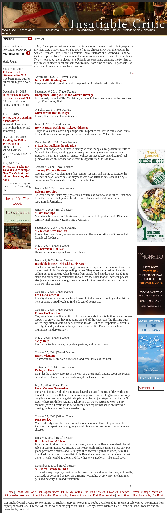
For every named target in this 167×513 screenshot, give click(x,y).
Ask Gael (68, 30)
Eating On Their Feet (48, 313)
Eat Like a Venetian (47, 295)
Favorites (103, 30)
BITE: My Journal (49, 30)
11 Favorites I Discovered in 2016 (14, 73)
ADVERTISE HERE (151, 388)
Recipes (150, 30)
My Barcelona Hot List (49, 249)
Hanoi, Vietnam (45, 355)
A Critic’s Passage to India (51, 469)
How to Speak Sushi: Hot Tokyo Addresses (61, 127)
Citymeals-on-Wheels (18, 495)
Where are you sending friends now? (17, 119)
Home (10, 492)
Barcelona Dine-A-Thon (50, 441)
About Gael (9, 30)
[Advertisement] (151, 92)
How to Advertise (80, 495)
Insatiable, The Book (151, 495)
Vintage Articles (132, 30)
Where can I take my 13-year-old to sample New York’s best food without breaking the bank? (16, 173)
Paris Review (43, 419)
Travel (116, 30)
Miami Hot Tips (45, 212)
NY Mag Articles (95, 492)
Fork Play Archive (104, 495)
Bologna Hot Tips (46, 191)
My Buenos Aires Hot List (51, 230)
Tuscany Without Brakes (50, 170)
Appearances (27, 30)
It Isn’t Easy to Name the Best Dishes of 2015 (17, 96)
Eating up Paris (45, 370)
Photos (7, 33)
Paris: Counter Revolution (51, 388)
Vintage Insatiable (151, 492)
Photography (60, 495)
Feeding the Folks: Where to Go (14, 142)
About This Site (41, 495)
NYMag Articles (86, 30)
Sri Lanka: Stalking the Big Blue (55, 145)
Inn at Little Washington (50, 80)
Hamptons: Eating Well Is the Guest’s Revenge (64, 94)
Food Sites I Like (127, 495)
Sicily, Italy (42, 340)
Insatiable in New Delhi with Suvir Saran (60, 263)
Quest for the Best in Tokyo (52, 112)
